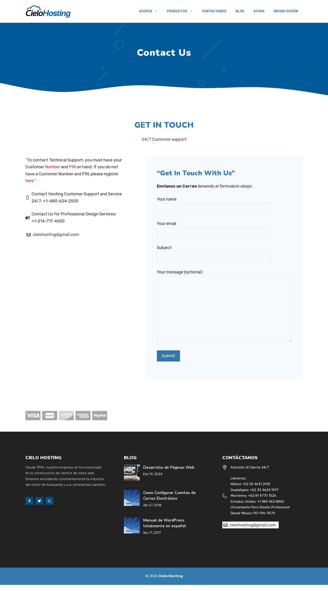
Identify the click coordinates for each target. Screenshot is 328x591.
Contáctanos (214, 11)
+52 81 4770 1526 (262, 496)
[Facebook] (29, 501)
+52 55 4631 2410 (256, 484)
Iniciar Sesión (286, 11)
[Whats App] (49, 501)
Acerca (150, 11)
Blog (239, 11)
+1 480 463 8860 (270, 501)
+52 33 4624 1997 (264, 490)
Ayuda (259, 11)
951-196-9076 (264, 513)
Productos (182, 11)
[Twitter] (39, 501)
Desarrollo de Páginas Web (168, 467)
